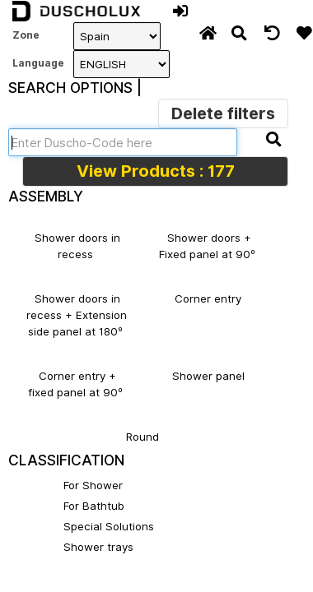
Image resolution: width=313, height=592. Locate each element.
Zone (26, 35)
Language (36, 63)
